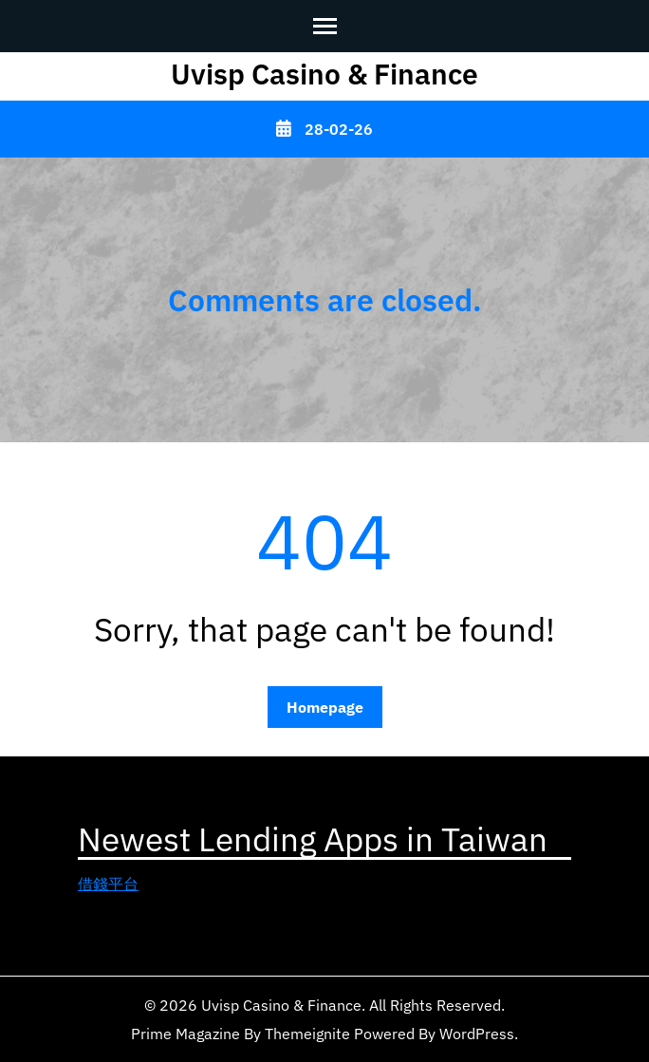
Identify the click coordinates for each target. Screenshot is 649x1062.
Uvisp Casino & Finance (324, 73)
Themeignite (307, 1033)
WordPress (476, 1033)
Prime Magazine (185, 1033)
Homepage (325, 707)
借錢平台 (108, 883)
